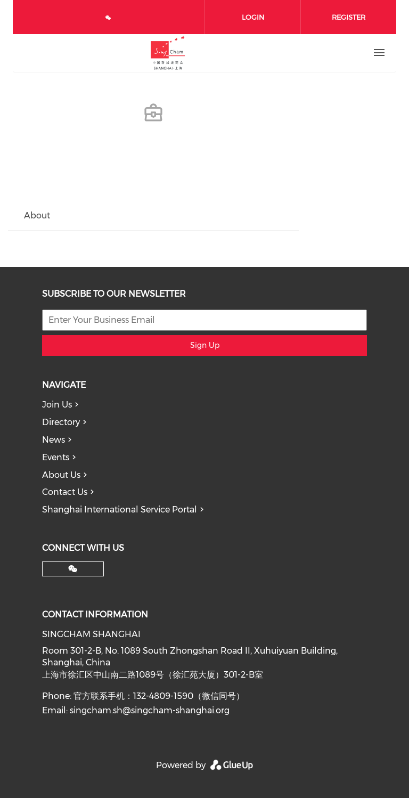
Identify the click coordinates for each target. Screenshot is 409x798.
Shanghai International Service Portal (119, 509)
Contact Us (64, 492)
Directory (61, 422)
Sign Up (204, 345)
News (53, 440)
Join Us (57, 405)
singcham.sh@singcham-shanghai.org (150, 710)
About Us (61, 475)
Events (55, 457)
